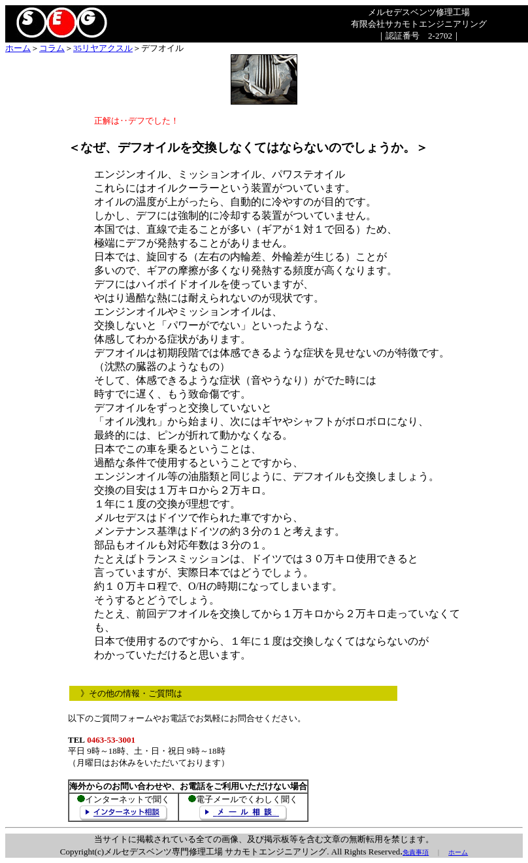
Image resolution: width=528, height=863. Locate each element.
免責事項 (416, 852)
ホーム (18, 48)
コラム (52, 48)
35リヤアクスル (103, 48)
